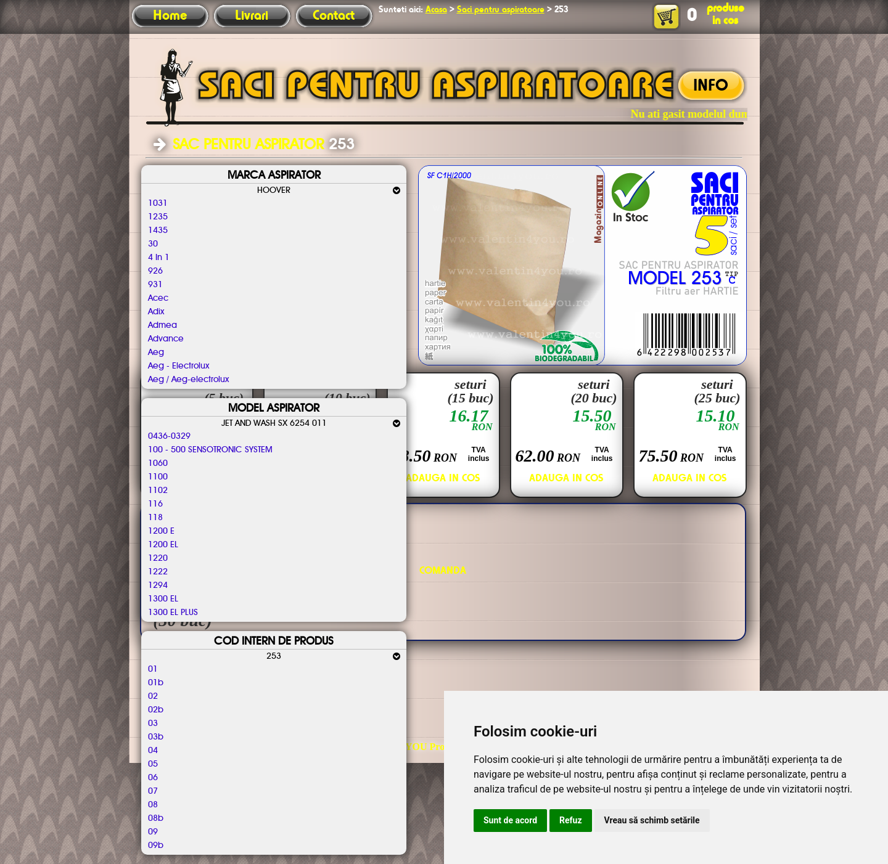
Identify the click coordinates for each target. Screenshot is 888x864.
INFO (710, 86)
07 (153, 791)
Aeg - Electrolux (178, 366)
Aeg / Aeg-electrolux (188, 379)
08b (155, 818)
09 (153, 832)
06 (153, 777)
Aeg (156, 352)
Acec (158, 298)
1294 (158, 585)
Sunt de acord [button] (510, 820)
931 (155, 284)
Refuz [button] (570, 820)
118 (155, 517)
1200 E (161, 531)
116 (155, 504)
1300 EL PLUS (173, 612)
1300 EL (163, 599)
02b (155, 710)
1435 (158, 230)
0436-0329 (169, 436)
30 (153, 244)
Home (170, 16)
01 (153, 669)
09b (155, 845)
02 (153, 696)
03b (155, 737)
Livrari (251, 16)
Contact (334, 16)
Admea (162, 325)
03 (153, 723)
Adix (156, 312)
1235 (158, 217)
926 (155, 271)
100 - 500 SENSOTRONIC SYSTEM (210, 450)
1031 (158, 203)
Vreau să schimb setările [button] (652, 820)
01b (155, 683)
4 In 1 (159, 257)
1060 (158, 463)
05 (153, 764)
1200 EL (163, 544)
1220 (158, 558)
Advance (166, 339)
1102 (158, 490)
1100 (158, 477)
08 (153, 805)
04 (153, 750)
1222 (158, 572)
